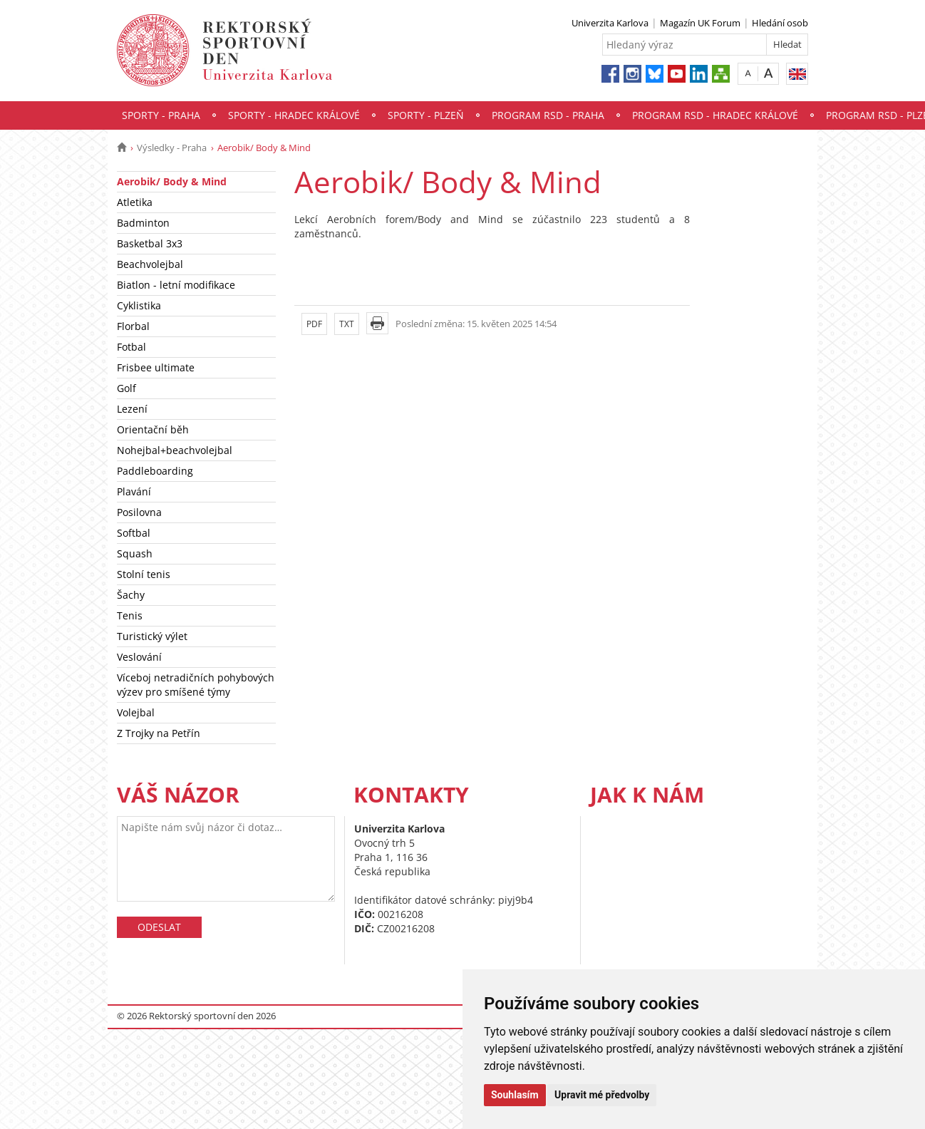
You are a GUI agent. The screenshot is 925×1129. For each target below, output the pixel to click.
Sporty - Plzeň (426, 115)
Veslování (139, 657)
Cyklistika (139, 305)
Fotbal (131, 347)
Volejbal (136, 712)
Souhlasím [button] (515, 1094)
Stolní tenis (143, 574)
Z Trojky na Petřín (158, 733)
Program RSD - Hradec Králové (715, 115)
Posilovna (139, 512)
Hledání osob (780, 22)
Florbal (133, 326)
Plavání (134, 491)
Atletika (135, 202)
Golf (126, 388)
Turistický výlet (152, 636)
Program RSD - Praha (548, 115)
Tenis (130, 615)
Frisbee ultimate (156, 367)
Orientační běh (153, 429)
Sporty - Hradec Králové (294, 115)
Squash (135, 553)
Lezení (132, 409)
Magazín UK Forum (700, 22)
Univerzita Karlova (610, 22)
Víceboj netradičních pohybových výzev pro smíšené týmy (195, 684)
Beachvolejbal (150, 264)
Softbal (133, 533)
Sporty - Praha (161, 115)
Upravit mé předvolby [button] (601, 1094)
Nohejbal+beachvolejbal (174, 450)
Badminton (143, 223)
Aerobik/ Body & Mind (172, 181)
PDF (314, 324)
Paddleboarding (155, 471)
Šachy (131, 595)
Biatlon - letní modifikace (176, 285)
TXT (346, 324)
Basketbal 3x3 (149, 243)
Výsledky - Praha (172, 147)
